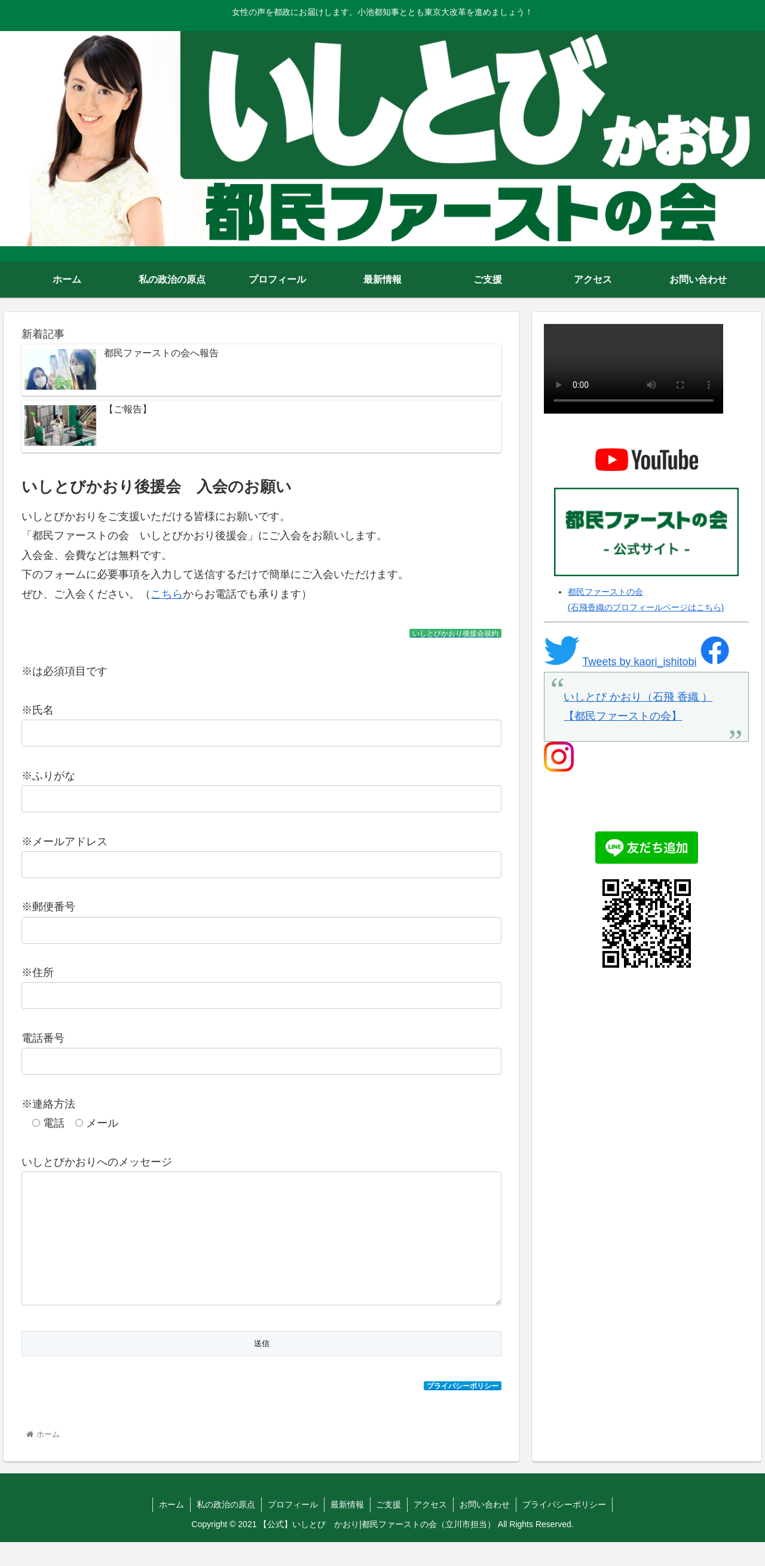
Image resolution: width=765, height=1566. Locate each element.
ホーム (171, 1528)
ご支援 (389, 1528)
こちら (167, 594)
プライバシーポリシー (565, 1528)
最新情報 (347, 1528)
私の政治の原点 (226, 1528)
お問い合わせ (485, 1528)
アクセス (431, 1528)
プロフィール (293, 1528)
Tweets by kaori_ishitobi (639, 662)
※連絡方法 (48, 1104)
